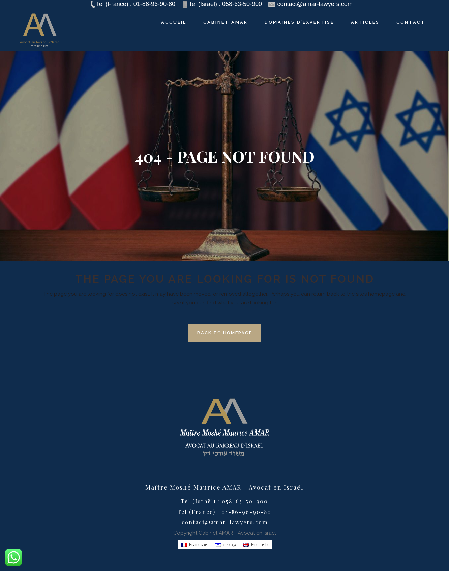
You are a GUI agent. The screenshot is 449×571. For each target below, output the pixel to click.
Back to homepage (224, 332)
